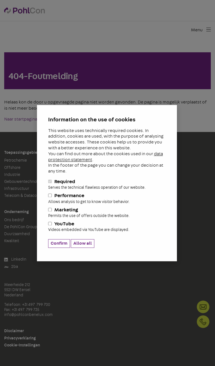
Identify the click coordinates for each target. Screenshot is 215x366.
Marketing (107, 212)
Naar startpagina (20, 119)
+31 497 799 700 (203, 321)
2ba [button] (11, 267)
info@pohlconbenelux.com (28, 315)
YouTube (107, 227)
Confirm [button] (59, 243)
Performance (107, 198)
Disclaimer (14, 331)
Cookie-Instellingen (22, 345)
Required (107, 184)
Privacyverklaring (20, 338)
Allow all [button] (82, 243)
